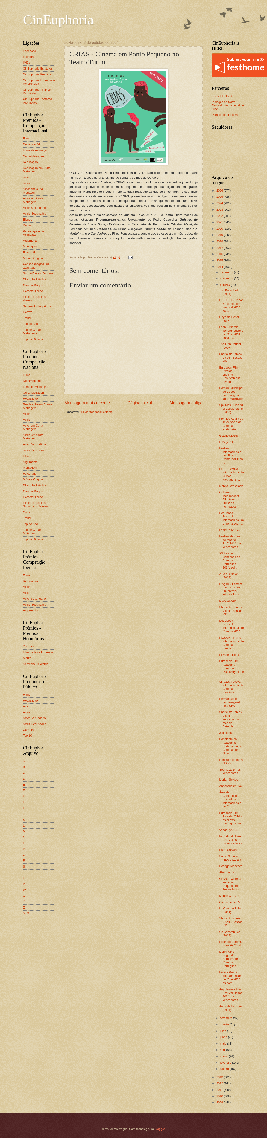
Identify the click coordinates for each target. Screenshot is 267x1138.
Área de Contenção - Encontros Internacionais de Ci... (230, 799)
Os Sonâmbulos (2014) (229, 933)
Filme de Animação (35, 150)
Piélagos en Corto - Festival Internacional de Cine (228, 105)
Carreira (28, 646)
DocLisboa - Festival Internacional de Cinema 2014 (231, 626)
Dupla (27, 225)
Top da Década (33, 339)
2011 (220, 1090)
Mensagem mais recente (87, 403)
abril (223, 1049)
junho (224, 1037)
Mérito (27, 658)
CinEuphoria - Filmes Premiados (37, 91)
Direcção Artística (34, 279)
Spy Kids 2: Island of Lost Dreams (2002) (231, 408)
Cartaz (27, 312)
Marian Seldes (228, 779)
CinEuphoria (58, 19)
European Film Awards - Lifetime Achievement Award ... (229, 374)
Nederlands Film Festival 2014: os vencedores (230, 839)
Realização (30, 162)
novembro (227, 278)
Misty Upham (227, 601)
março (224, 1056)
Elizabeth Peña (229, 654)
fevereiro (226, 1062)
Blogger (160, 1129)
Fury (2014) (227, 442)
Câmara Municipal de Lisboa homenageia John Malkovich (231, 393)
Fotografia (29, 252)
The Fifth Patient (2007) (230, 345)
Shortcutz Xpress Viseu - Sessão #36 (230, 610)
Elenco (27, 219)
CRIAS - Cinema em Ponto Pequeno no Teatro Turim (230, 884)
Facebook (29, 51)
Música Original (33, 258)
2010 (220, 1096)
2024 (220, 203)
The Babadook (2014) (228, 291)
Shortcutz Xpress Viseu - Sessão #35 (230, 922)
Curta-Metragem (34, 156)
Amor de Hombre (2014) (230, 1007)
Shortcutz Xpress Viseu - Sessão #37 (230, 357)
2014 (220, 267)
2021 (220, 222)
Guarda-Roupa (33, 285)
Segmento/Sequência (37, 306)
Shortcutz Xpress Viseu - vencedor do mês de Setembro (230, 719)
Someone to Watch (35, 664)
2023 (220, 209)
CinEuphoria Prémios (37, 74)
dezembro (227, 272)
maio (223, 1043)
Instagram (29, 56)
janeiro (224, 1069)
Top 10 (27, 735)
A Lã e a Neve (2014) (228, 575)
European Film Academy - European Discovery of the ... (231, 668)
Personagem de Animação (33, 232)
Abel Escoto (227, 872)
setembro (226, 1018)
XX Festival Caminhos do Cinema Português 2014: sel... (229, 560)
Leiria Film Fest (222, 96)
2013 (220, 1077)
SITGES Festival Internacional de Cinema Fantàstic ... (231, 687)
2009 (220, 1102)
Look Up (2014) (229, 530)
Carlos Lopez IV (229, 902)
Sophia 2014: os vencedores (230, 771)
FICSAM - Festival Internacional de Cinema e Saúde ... (231, 643)
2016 (220, 254)
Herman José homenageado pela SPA (230, 702)
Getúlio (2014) (228, 435)
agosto (224, 1024)
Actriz (26, 183)
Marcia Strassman (231, 486)
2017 (220, 248)
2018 (220, 241)
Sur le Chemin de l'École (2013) (230, 857)
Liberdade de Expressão (39, 652)
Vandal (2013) (228, 830)
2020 (220, 228)
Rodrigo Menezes (230, 866)
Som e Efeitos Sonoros (38, 273)
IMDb (26, 62)
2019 (220, 235)
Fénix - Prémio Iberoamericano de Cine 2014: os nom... (231, 977)
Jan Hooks (226, 732)
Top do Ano (30, 323)
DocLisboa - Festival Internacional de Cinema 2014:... (231, 518)
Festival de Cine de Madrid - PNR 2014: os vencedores (230, 541)
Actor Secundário (34, 207)
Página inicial (140, 403)
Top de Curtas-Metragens (32, 331)
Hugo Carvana (228, 849)
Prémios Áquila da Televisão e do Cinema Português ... (231, 424)
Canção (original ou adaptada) (36, 265)
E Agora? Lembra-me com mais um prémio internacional (231, 589)
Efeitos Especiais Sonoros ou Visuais (36, 504)
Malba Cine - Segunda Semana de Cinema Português (228, 959)
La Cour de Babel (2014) (230, 910)
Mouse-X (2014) (229, 895)
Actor (26, 177)
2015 (220, 260)
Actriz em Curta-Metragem (33, 200)
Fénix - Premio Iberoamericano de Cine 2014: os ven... (231, 332)
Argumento (30, 240)
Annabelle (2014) (230, 786)
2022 (220, 216)
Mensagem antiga (186, 403)
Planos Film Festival (225, 114)
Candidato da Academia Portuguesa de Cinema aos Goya (230, 746)
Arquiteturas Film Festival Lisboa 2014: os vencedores (230, 994)
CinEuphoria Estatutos (37, 68)
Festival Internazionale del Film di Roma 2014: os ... (231, 455)
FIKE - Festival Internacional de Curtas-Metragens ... (231, 474)
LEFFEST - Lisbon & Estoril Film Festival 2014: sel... (231, 305)
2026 (220, 190)
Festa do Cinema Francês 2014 (230, 943)
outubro (225, 285)
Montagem (30, 246)
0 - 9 (26, 913)
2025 (220, 196)
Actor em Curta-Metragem (33, 190)
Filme (26, 138)
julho (223, 1031)
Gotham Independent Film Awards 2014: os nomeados (229, 499)
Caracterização (33, 291)
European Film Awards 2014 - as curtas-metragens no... (231, 818)
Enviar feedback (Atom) (96, 412)
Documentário (32, 144)
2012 (220, 1083)
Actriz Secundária (34, 213)
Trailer (27, 318)
